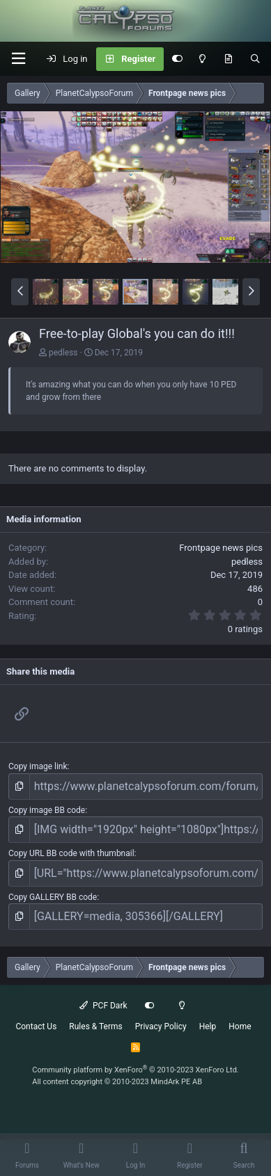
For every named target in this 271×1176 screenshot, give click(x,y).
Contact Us (35, 1026)
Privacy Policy (161, 1026)
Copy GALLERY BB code (52, 897)
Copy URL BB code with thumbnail (71, 853)
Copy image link (38, 766)
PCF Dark (103, 1005)
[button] (18, 59)
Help (208, 1026)
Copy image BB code (46, 810)
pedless (63, 352)
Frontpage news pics (221, 547)
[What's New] (228, 59)
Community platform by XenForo (135, 1069)
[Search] (255, 59)
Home (240, 1026)
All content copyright (117, 1081)
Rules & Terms (95, 1026)
